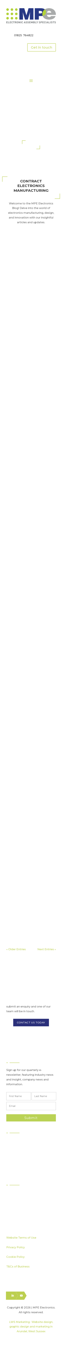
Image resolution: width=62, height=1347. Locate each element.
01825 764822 (23, 35)
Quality (14, 1198)
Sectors (15, 1192)
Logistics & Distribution (24, 1164)
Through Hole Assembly (25, 1152)
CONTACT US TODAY (31, 1022)
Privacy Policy (15, 1247)
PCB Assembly (19, 1140)
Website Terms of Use (21, 1237)
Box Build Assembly (22, 1158)
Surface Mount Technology (27, 1146)
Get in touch (41, 47)
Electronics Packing (22, 1170)
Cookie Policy (15, 1256)
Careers (15, 1222)
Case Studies (18, 1210)
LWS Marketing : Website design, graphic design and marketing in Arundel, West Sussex (31, 1326)
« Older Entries (16, 949)
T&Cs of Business (18, 1266)
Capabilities (17, 1204)
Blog (13, 1216)
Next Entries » (46, 949)
